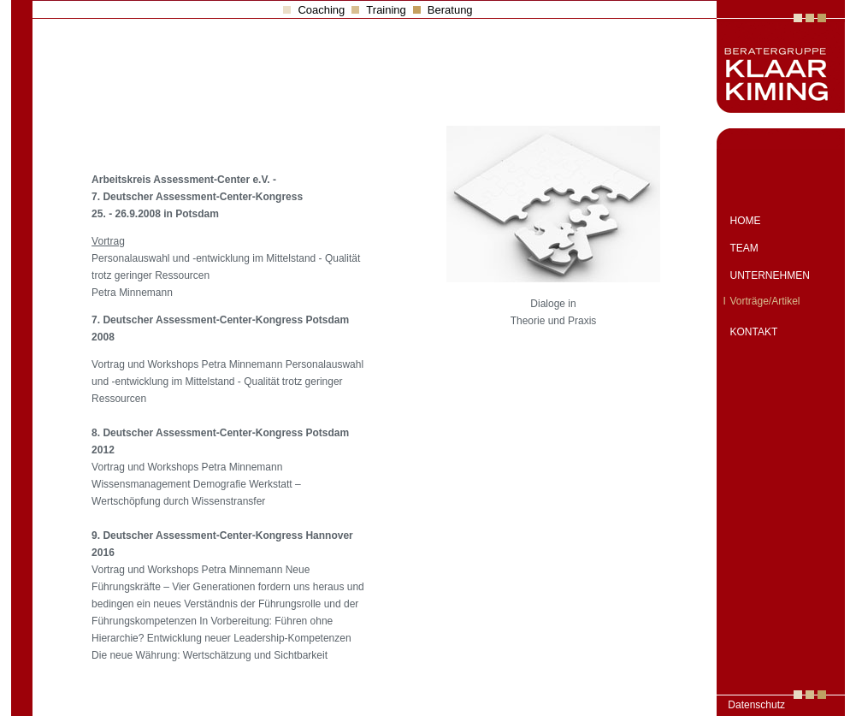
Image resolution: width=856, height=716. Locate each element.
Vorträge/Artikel (765, 301)
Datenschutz (756, 705)
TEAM (744, 248)
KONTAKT (754, 332)
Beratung (450, 9)
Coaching (321, 9)
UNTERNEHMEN (770, 275)
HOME (745, 221)
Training (385, 9)
